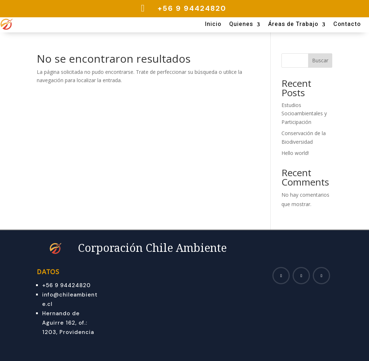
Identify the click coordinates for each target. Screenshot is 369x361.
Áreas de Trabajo (293, 24)
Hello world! (295, 153)
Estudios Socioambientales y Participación (304, 114)
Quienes (241, 24)
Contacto (347, 24)
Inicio (213, 24)
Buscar (320, 60)
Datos (48, 272)
